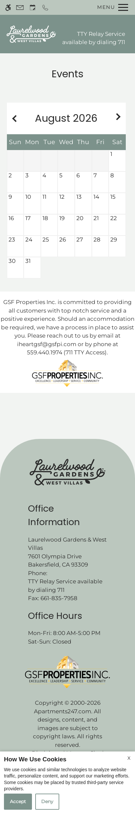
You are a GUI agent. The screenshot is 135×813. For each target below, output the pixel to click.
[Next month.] (119, 118)
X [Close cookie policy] (128, 758)
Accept (18, 801)
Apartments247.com (62, 711)
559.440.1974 (44, 352)
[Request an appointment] (32, 7)
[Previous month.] (13, 118)
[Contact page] (20, 7)
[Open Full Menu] (111, 7)
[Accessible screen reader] (8, 7)
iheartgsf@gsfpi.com (46, 344)
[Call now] (45, 7)
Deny (47, 801)
